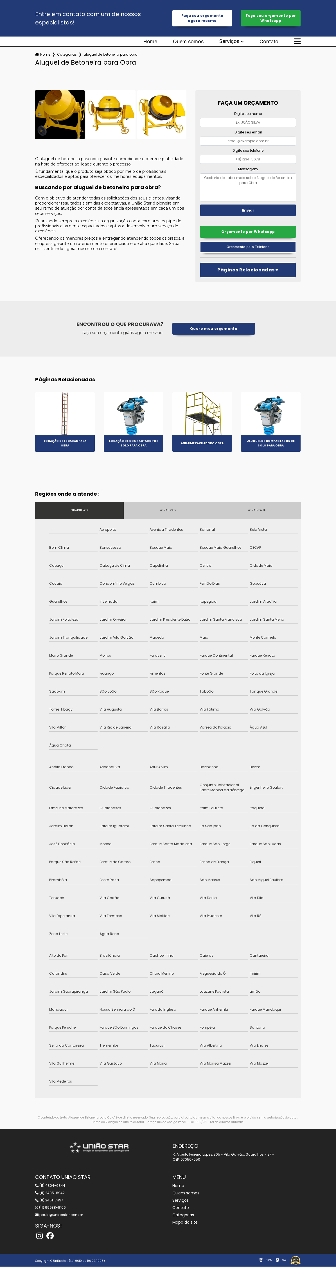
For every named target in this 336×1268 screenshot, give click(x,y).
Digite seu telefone (248, 151)
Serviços (229, 42)
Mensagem (248, 169)
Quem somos (188, 42)
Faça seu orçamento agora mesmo (202, 18)
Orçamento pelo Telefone (247, 248)
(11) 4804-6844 (50, 1187)
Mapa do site (185, 1223)
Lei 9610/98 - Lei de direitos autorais (216, 1123)
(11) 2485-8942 (50, 1194)
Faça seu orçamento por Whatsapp (270, 18)
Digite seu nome (248, 114)
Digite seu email (248, 132)
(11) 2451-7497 (49, 1201)
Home (150, 42)
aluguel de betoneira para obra (110, 55)
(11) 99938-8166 (50, 1208)
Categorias (67, 55)
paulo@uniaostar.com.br (59, 1216)
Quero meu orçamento (214, 330)
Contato (269, 42)
